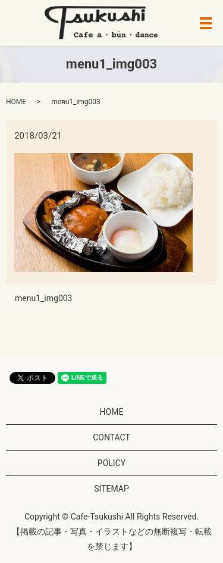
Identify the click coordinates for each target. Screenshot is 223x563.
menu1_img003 (43, 298)
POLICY (111, 463)
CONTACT (111, 437)
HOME (16, 102)
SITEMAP (111, 488)
